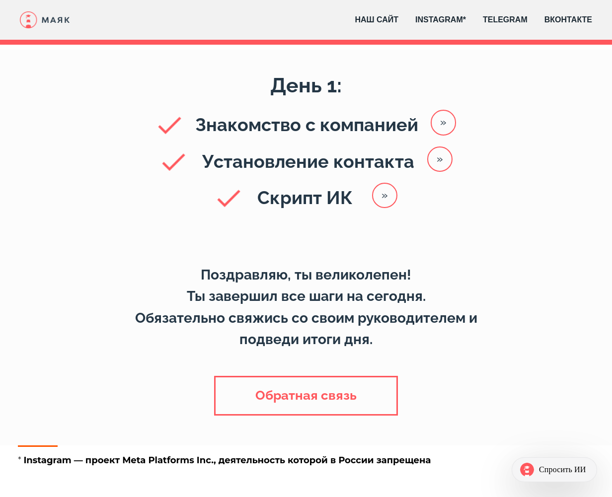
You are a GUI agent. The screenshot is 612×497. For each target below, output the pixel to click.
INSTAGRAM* (440, 19)
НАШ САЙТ (376, 19)
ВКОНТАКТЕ (568, 19)
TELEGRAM (505, 19)
